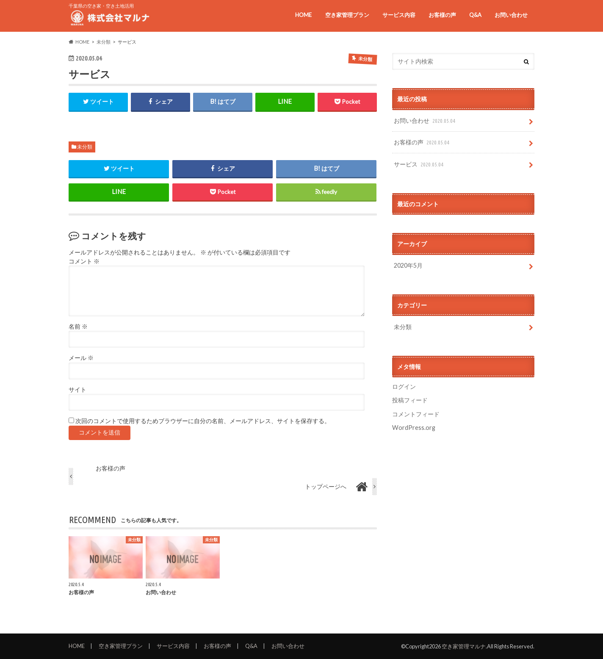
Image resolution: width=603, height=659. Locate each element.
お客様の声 (442, 14)
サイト (77, 389)
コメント (84, 261)
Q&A (475, 14)
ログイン (404, 386)
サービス (419, 165)
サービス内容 (398, 14)
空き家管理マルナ (464, 646)
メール (81, 357)
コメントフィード (416, 414)
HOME (303, 14)
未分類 (84, 147)
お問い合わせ (511, 14)
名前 (78, 326)
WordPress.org (413, 427)
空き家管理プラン (347, 14)
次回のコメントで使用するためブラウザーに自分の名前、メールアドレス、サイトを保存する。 (202, 421)
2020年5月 (408, 265)
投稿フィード (410, 400)
